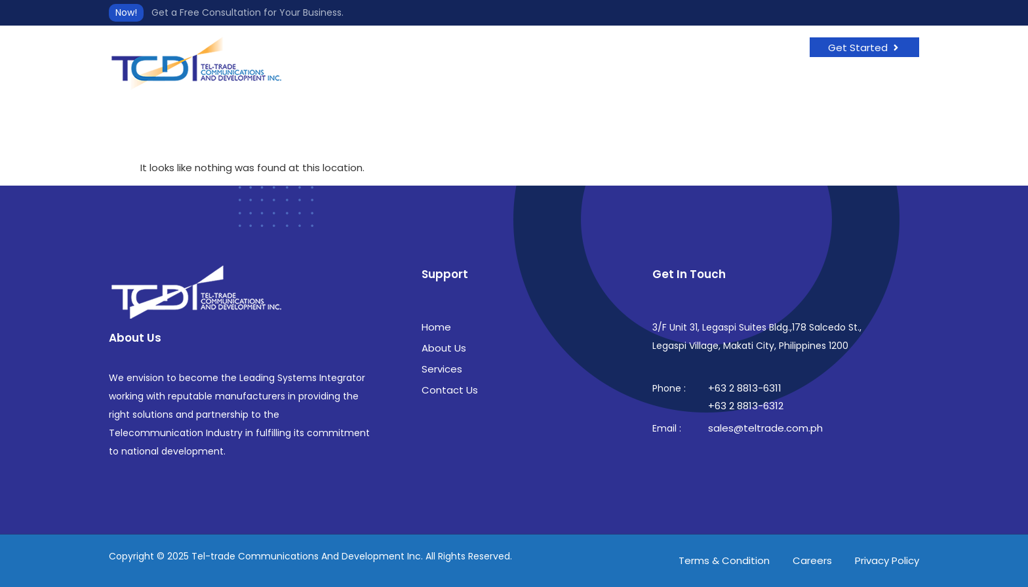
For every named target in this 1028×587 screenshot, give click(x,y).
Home (411, 68)
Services (532, 68)
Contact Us (602, 68)
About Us (469, 68)
